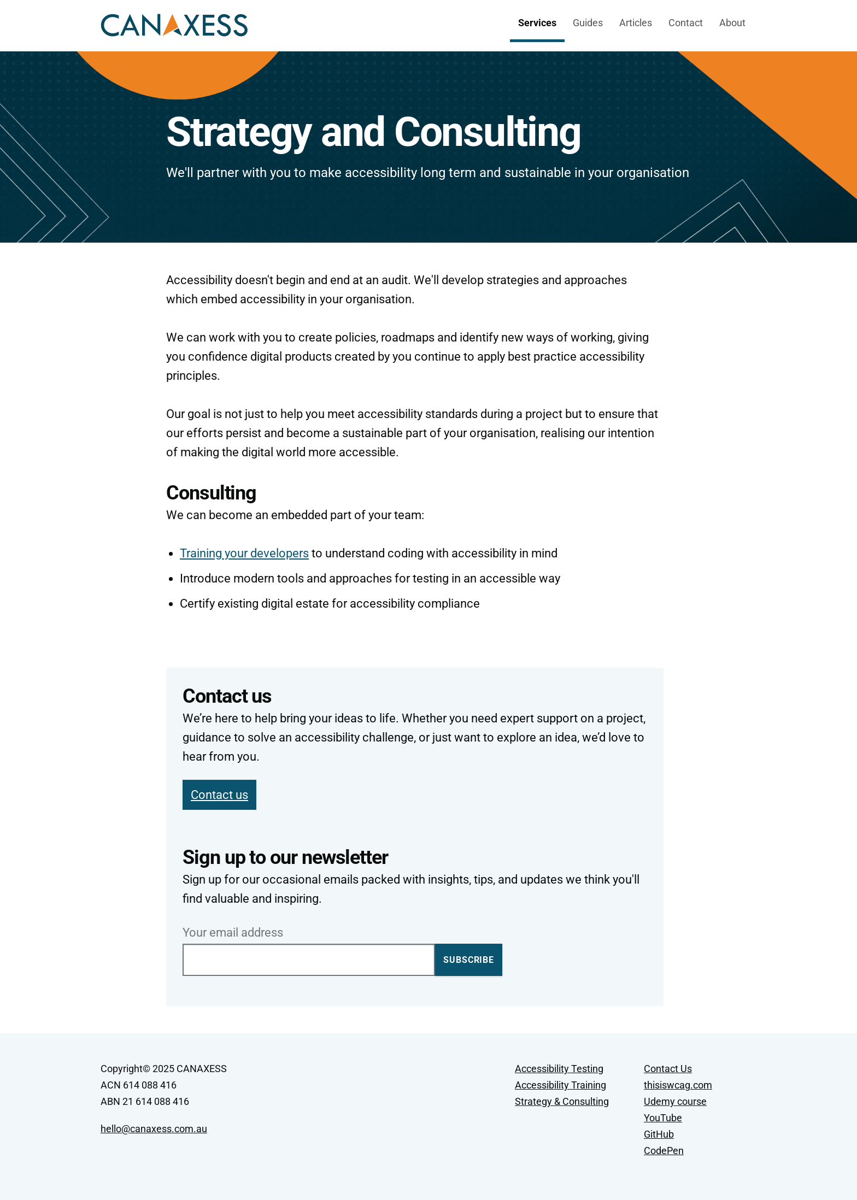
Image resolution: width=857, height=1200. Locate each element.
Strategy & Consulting (562, 1101)
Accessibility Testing (559, 1068)
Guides (588, 22)
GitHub (659, 1134)
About (732, 22)
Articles (635, 22)
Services (537, 22)
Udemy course (675, 1101)
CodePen (664, 1150)
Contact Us (668, 1068)
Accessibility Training (560, 1085)
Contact (685, 22)
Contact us (219, 795)
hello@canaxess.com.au (154, 1128)
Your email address (233, 932)
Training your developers (244, 553)
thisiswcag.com (678, 1085)
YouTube (663, 1117)
